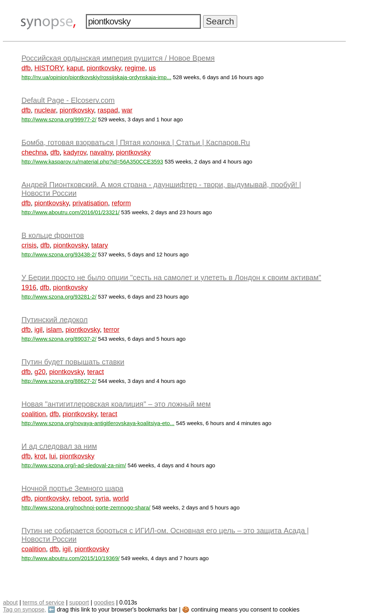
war (127, 110)
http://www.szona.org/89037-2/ (59, 339)
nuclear (45, 110)
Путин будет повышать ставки (72, 362)
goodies (104, 602)
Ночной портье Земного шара (72, 488)
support (79, 602)
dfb (26, 68)
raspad (108, 110)
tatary (99, 245)
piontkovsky (104, 68)
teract (95, 372)
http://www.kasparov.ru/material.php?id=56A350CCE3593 (92, 161)
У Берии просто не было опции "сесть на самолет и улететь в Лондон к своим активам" (171, 277)
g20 (40, 372)
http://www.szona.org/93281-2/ (59, 296)
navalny (101, 152)
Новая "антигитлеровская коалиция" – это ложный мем (116, 404)
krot (40, 456)
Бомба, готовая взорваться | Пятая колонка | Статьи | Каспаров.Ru (135, 142)
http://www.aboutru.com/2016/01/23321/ (70, 212)
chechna (34, 152)
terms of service (43, 602)
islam (54, 329)
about (10, 602)
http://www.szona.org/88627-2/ (59, 381)
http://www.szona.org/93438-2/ (59, 254)
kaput (75, 68)
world (121, 498)
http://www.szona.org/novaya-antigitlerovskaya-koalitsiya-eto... (98, 423)
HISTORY (48, 68)
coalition (33, 414)
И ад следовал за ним (59, 446)
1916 (28, 287)
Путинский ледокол (54, 320)
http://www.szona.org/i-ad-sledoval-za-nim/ (73, 465)
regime (135, 68)
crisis (29, 245)
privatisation (90, 203)
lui (52, 456)
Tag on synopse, (24, 609)
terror (112, 329)
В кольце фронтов (52, 235)
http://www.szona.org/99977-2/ (59, 119)
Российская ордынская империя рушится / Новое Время (118, 58)
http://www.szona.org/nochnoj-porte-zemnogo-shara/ (86, 507)
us (152, 68)
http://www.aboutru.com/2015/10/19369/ (70, 558)
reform (121, 203)
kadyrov (74, 152)
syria (102, 498)
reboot (82, 498)
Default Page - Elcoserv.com (68, 100)
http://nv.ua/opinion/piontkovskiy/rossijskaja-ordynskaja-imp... (96, 77)
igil (38, 329)
